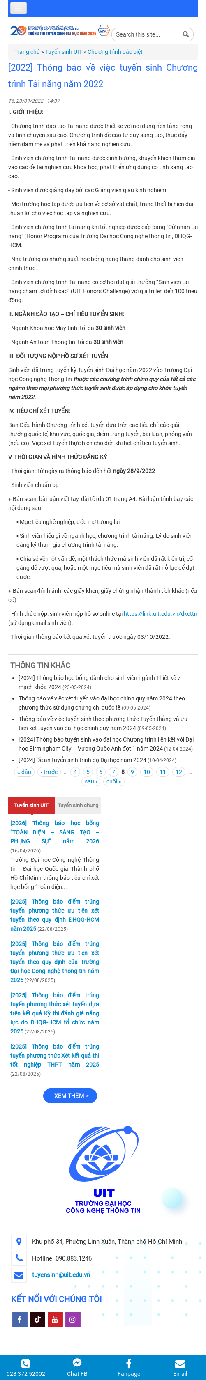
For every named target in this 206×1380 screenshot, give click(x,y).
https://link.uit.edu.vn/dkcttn (160, 614)
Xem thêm (69, 1096)
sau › (91, 781)
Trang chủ (27, 51)
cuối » (113, 781)
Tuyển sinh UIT (63, 51)
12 (179, 772)
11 (163, 772)
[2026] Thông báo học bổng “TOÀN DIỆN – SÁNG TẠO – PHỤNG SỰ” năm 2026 (54, 832)
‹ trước (49, 772)
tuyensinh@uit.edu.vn (61, 1275)
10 (147, 772)
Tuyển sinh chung (78, 805)
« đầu (24, 772)
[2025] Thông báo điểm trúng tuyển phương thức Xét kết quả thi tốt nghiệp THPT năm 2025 (54, 1055)
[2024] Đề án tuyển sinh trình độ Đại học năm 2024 (82, 760)
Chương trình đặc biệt (115, 51)
